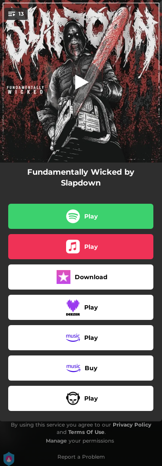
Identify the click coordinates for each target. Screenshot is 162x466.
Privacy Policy (132, 424)
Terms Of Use (86, 432)
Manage (56, 440)
